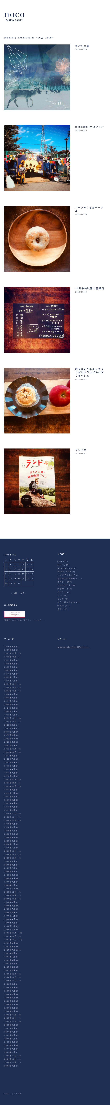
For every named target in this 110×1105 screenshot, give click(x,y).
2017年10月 (10, 940)
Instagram (22, 1084)
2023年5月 (9, 738)
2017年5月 (9, 957)
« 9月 (14, 593)
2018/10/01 (81, 453)
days (59, 561)
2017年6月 (9, 953)
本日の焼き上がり (66, 602)
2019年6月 (9, 871)
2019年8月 (9, 865)
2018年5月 (9, 916)
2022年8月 (9, 756)
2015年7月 (9, 1032)
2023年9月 (9, 725)
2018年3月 (9, 923)
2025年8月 (9, 664)
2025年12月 (10, 653)
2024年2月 (9, 711)
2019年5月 (9, 875)
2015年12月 (10, 1015)
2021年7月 (9, 793)
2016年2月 (9, 1008)
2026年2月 (9, 650)
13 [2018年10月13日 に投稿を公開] (32, 569)
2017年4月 (9, 960)
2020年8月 (9, 827)
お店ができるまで (66, 575)
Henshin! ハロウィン (89, 127)
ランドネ (81, 450)
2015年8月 (9, 1028)
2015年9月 (9, 1025)
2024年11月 (10, 687)
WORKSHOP (64, 572)
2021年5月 (9, 800)
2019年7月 (9, 868)
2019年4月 (9, 878)
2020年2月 (9, 844)
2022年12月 (10, 749)
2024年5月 (9, 704)
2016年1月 (9, 1011)
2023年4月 (9, 742)
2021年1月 (9, 810)
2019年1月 (9, 888)
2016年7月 (9, 991)
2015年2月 (9, 1049)
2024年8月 (9, 698)
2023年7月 (9, 732)
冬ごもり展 (82, 46)
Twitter (6, 1084)
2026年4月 (9, 647)
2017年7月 (9, 950)
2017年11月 (10, 936)
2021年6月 (9, 796)
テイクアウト (64, 585)
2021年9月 (9, 790)
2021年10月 (10, 786)
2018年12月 (10, 892)
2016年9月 (9, 984)
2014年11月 (10, 1059)
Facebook (14, 1084)
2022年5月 (9, 766)
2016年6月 (9, 994)
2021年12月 (10, 779)
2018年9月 (9, 902)
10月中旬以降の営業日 (89, 288)
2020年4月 (9, 837)
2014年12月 (10, 1056)
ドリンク (61, 592)
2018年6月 (9, 912)
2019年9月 (9, 861)
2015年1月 (9, 1052)
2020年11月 (10, 817)
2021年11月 (10, 783)
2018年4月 (9, 919)
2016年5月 (9, 997)
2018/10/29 (81, 49)
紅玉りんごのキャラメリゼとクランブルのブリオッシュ (89, 372)
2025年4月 (9, 670)
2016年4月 (9, 1001)
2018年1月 (9, 929)
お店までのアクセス (67, 578)
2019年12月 (10, 851)
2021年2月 (9, 807)
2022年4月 (9, 769)
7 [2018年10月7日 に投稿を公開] (6, 569)
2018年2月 (9, 926)
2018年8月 (9, 906)
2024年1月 (9, 715)
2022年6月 (9, 762)
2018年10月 (10, 899)
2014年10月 (10, 1062)
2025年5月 (9, 667)
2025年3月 (9, 674)
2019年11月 (10, 854)
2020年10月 (10, 820)
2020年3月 (9, 841)
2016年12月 (10, 974)
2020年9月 (9, 824)
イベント (61, 582)
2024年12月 (10, 684)
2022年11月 (10, 752)
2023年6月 (9, 735)
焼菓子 (60, 606)
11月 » (23, 593)
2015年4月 (9, 1042)
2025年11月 (10, 657)
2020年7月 (9, 831)
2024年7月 (9, 701)
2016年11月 (10, 977)
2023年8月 (9, 728)
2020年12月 (10, 813)
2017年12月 (10, 933)
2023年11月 (10, 721)
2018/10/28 (81, 130)
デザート (61, 589)
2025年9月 (9, 660)
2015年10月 (10, 1021)
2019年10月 (10, 858)
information (64, 568)
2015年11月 (10, 1018)
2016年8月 (9, 987)
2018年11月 (10, 895)
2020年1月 (9, 848)
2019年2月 (9, 885)
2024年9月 (9, 694)
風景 (59, 609)
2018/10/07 (81, 379)
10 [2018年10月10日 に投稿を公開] (19, 569)
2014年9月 (9, 1066)
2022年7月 (9, 759)
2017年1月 (9, 970)
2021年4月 (9, 803)
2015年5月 (9, 1039)
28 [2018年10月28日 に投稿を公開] (6, 583)
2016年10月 (10, 980)
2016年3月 (9, 1004)
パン (59, 595)
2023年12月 (10, 718)
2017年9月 (9, 943)
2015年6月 (9, 1035)
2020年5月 (9, 834)
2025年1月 (9, 681)
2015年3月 (9, 1045)
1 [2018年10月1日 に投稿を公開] (10, 564)
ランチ (60, 599)
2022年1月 (9, 776)
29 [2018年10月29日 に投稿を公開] (10, 583)
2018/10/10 (81, 292)
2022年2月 (9, 773)
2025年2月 (9, 677)
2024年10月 (10, 691)
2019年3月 (9, 882)
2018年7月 (9, 909)
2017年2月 (9, 967)
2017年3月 (9, 963)
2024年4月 (9, 708)
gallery (61, 565)
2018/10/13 (81, 214)
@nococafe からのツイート (73, 647)
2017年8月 (9, 946)
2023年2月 (9, 745)
